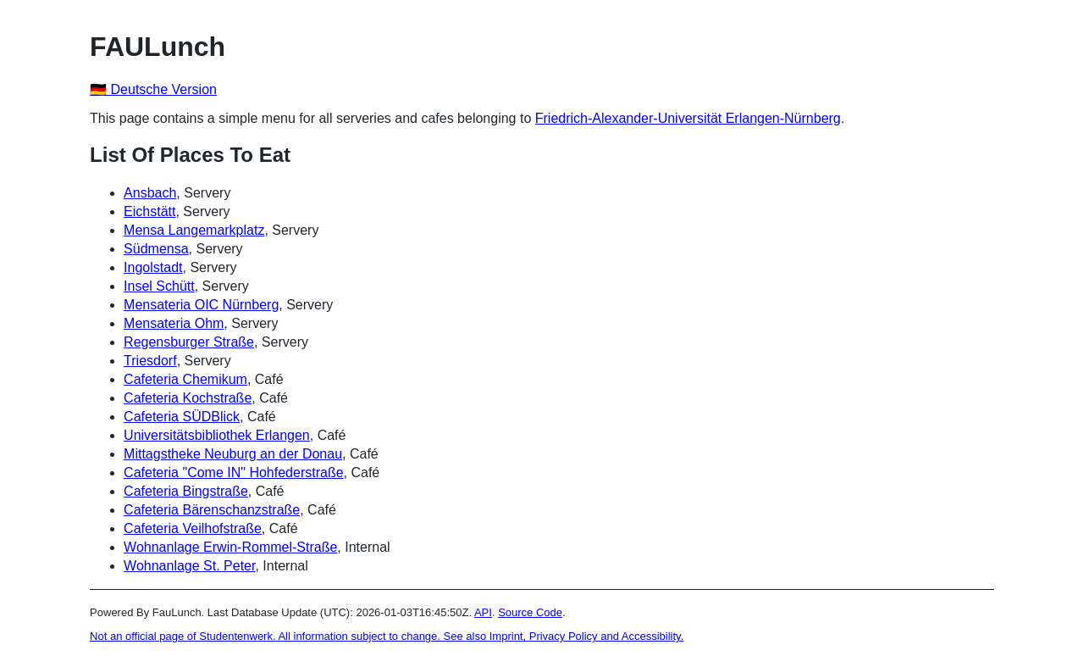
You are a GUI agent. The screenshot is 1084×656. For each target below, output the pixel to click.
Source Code (530, 612)
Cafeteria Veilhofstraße (193, 528)
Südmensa (156, 249)
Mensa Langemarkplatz (194, 230)
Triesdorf (150, 360)
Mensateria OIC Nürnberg (201, 304)
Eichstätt (149, 211)
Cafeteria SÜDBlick (182, 416)
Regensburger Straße (189, 342)
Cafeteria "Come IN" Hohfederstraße (233, 472)
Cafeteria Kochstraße (188, 398)
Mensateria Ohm (174, 323)
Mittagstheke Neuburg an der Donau (233, 454)
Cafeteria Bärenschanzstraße (212, 510)
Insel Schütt (159, 286)
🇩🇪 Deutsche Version (153, 89)
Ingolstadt (153, 267)
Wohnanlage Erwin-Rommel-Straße (230, 547)
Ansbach (150, 193)
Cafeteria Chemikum (185, 379)
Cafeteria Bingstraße (186, 491)
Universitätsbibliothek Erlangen (217, 435)
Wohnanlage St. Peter (189, 566)
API (483, 612)
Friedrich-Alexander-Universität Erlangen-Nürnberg (688, 118)
